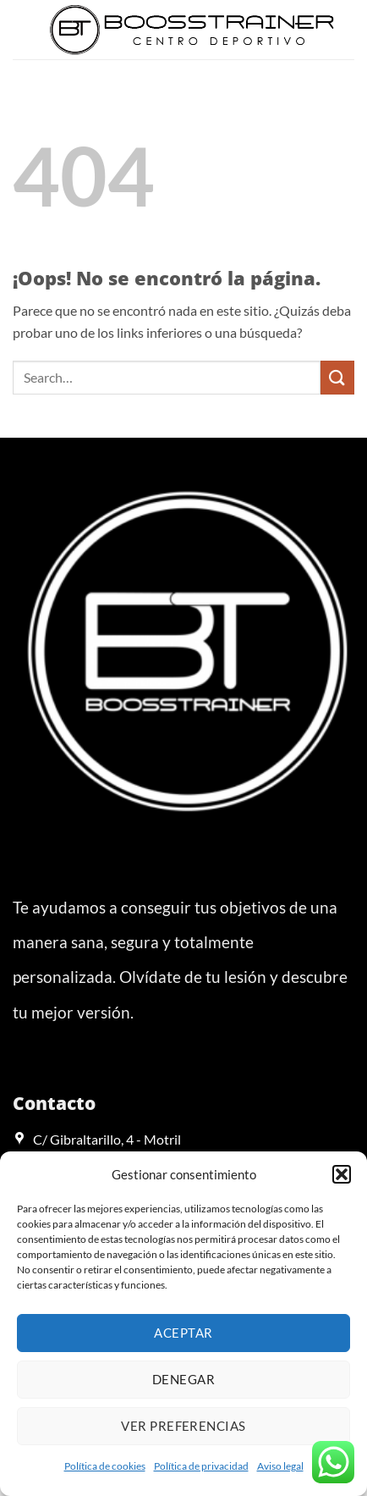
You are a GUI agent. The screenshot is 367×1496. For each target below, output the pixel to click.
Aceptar (183, 1332)
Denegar (183, 1379)
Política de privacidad (201, 1466)
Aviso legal (280, 1466)
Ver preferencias (183, 1425)
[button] (341, 1174)
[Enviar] (337, 377)
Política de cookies (104, 1466)
